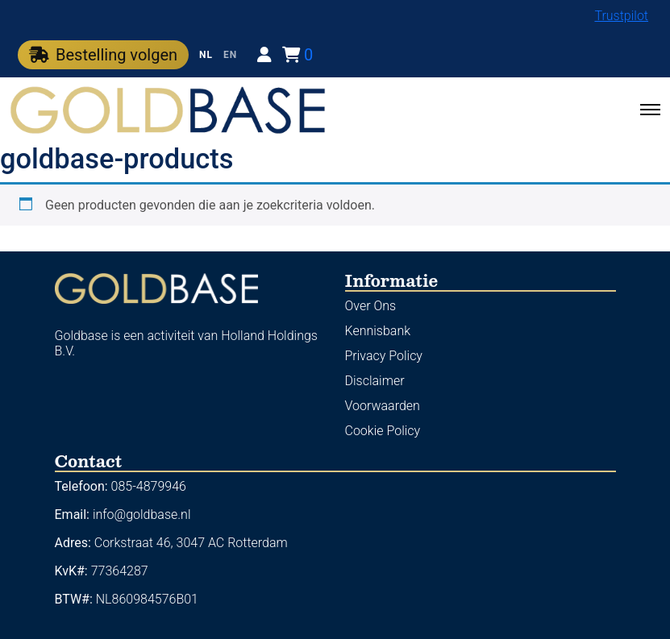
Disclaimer (375, 380)
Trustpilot (621, 15)
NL (206, 54)
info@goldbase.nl (142, 514)
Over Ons (371, 305)
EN (230, 54)
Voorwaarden (382, 405)
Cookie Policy (383, 430)
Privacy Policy (383, 355)
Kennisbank (378, 330)
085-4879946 (148, 486)
